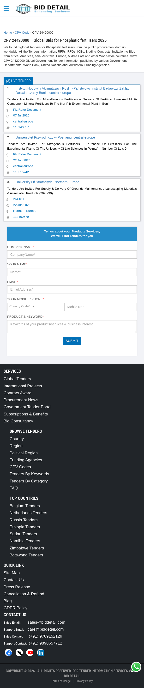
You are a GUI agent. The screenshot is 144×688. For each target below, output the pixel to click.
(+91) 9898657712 (45, 643)
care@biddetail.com (46, 629)
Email (12, 282)
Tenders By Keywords (29, 474)
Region (16, 446)
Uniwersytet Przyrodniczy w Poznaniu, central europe (55, 137)
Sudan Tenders (23, 534)
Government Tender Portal (27, 407)
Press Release (17, 587)
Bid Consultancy (18, 421)
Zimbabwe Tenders (27, 548)
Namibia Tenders (25, 541)
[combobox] (21, 307)
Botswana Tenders (26, 555)
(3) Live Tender (18, 81)
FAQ (14, 488)
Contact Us (14, 580)
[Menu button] (8, 8)
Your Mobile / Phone (25, 299)
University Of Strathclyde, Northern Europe (47, 182)
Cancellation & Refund (24, 594)
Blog (8, 601)
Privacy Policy (84, 681)
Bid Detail (72, 676)
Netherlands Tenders (28, 513)
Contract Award (17, 393)
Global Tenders (17, 379)
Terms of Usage (61, 681)
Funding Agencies (26, 460)
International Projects (23, 386)
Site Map (12, 573)
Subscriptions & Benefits (26, 414)
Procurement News (21, 400)
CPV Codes (20, 467)
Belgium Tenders (25, 506)
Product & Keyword (25, 316)
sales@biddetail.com (46, 622)
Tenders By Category (29, 481)
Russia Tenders (24, 520)
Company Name (20, 247)
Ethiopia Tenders (25, 527)
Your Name (17, 264)
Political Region (24, 453)
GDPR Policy (15, 608)
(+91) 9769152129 (45, 636)
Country (17, 439)
